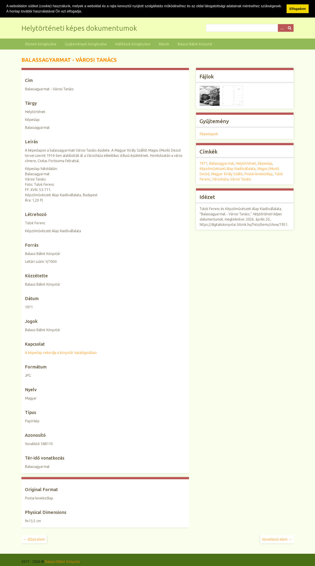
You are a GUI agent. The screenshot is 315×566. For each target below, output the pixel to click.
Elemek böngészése (40, 44)
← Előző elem (34, 539)
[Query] (250, 28)
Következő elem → (277, 539)
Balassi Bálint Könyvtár (195, 44)
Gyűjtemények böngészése (86, 44)
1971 (203, 163)
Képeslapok (209, 134)
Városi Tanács (240, 179)
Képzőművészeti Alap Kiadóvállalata (228, 169)
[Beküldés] (290, 28)
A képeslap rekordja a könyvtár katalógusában (61, 352)
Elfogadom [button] (297, 9)
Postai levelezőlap (258, 174)
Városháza (220, 179)
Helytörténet (246, 163)
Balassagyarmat (221, 163)
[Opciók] (282, 28)
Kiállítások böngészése (132, 44)
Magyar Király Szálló (227, 174)
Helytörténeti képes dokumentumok (79, 28)
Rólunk (164, 44)
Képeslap (265, 163)
